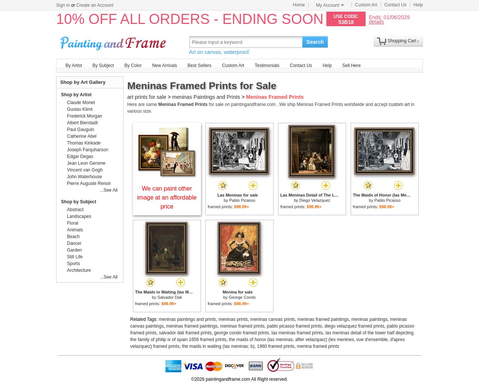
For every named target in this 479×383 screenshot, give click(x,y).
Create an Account (94, 5)
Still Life (75, 256)
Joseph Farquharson (87, 149)
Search (315, 42)
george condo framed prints (241, 332)
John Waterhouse (84, 176)
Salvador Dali (170, 297)
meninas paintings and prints (187, 319)
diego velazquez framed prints (354, 326)
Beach (73, 236)
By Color (132, 65)
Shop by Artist (76, 94)
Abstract (75, 209)
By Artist (73, 65)
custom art (399, 104)
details (376, 21)
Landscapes (79, 216)
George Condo (242, 297)
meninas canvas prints (272, 319)
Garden (74, 250)
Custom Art (366, 4)
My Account (330, 5)
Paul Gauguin (80, 129)
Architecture (79, 270)
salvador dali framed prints (185, 332)
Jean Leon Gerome (86, 163)
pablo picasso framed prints (294, 326)
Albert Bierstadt (82, 122)
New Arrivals (164, 65)
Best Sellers (199, 65)
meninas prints (233, 319)
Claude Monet (81, 102)
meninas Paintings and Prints (206, 97)
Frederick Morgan (84, 116)
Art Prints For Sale (114, 42)
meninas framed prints (242, 326)
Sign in (63, 5)
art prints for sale (146, 97)
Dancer (74, 243)
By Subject (103, 65)
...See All (109, 190)
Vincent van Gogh (85, 170)
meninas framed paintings (323, 319)
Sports (73, 263)
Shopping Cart (402, 40)
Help (418, 4)
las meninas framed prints (297, 332)
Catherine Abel (82, 136)
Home (299, 4)
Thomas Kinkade (84, 143)
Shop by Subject (78, 201)
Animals (75, 229)
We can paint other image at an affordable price (167, 197)
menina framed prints (318, 346)
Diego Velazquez (314, 200)
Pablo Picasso (242, 200)
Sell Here (351, 65)
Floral (72, 223)
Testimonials (266, 65)
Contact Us (395, 4)
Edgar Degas (80, 156)
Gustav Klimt (79, 109)
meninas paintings (369, 319)
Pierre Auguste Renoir (89, 183)
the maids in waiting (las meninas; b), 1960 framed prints (238, 346)
